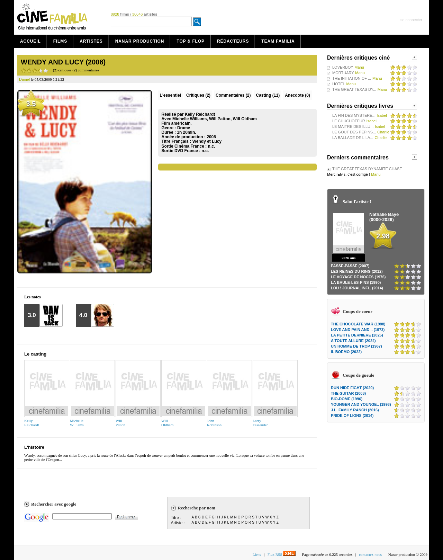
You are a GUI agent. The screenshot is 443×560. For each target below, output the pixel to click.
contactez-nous (370, 554)
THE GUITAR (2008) (348, 393)
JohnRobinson (214, 423)
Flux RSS (282, 554)
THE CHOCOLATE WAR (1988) (358, 324)
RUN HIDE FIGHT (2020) (352, 388)
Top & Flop (191, 41)
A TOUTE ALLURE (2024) (353, 341)
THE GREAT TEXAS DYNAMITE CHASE (367, 169)
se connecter (411, 20)
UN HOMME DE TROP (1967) (356, 346)
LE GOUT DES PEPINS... (354, 132)
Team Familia (278, 41)
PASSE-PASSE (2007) (350, 266)
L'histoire (34, 447)
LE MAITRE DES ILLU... (352, 126)
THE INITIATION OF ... (351, 78)
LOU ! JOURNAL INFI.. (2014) (357, 288)
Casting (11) (268, 95)
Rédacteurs (233, 41)
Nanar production (139, 41)
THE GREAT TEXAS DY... (354, 89)
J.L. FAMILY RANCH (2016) (355, 410)
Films (60, 41)
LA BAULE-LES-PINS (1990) (356, 282)
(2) (198, 95)
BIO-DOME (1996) (346, 399)
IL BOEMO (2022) (346, 352)
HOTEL (338, 84)
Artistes (91, 41)
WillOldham (167, 423)
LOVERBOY (342, 67)
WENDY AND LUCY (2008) (63, 62)
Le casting (35, 354)
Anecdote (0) (297, 95)
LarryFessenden (261, 423)
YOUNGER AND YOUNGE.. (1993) (361, 404)
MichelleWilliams (77, 423)
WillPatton (120, 423)
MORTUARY (343, 73)
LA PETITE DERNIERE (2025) (357, 335)
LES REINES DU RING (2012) (357, 271)
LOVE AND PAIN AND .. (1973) (358, 329)
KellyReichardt (31, 423)
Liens (257, 554)
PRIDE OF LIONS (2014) (352, 415)
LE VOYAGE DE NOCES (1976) (358, 277)
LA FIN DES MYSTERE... (354, 115)
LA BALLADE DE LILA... (352, 137)
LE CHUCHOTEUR (348, 121)
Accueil (30, 41)
